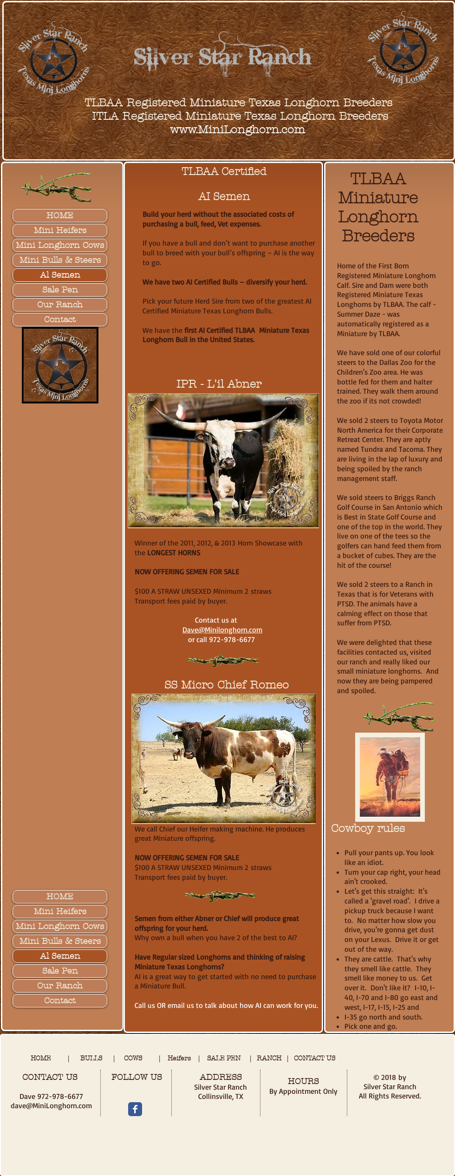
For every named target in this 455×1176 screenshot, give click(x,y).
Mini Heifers (60, 230)
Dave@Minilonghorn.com (222, 629)
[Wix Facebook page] (135, 1109)
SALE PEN (223, 1058)
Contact (60, 320)
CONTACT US (314, 1058)
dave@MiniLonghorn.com (51, 1105)
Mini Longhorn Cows (60, 245)
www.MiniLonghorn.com (237, 129)
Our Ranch (60, 305)
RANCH (272, 1058)
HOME (59, 216)
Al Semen (60, 275)
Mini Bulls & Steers (60, 260)
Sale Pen (60, 290)
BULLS (96, 1058)
